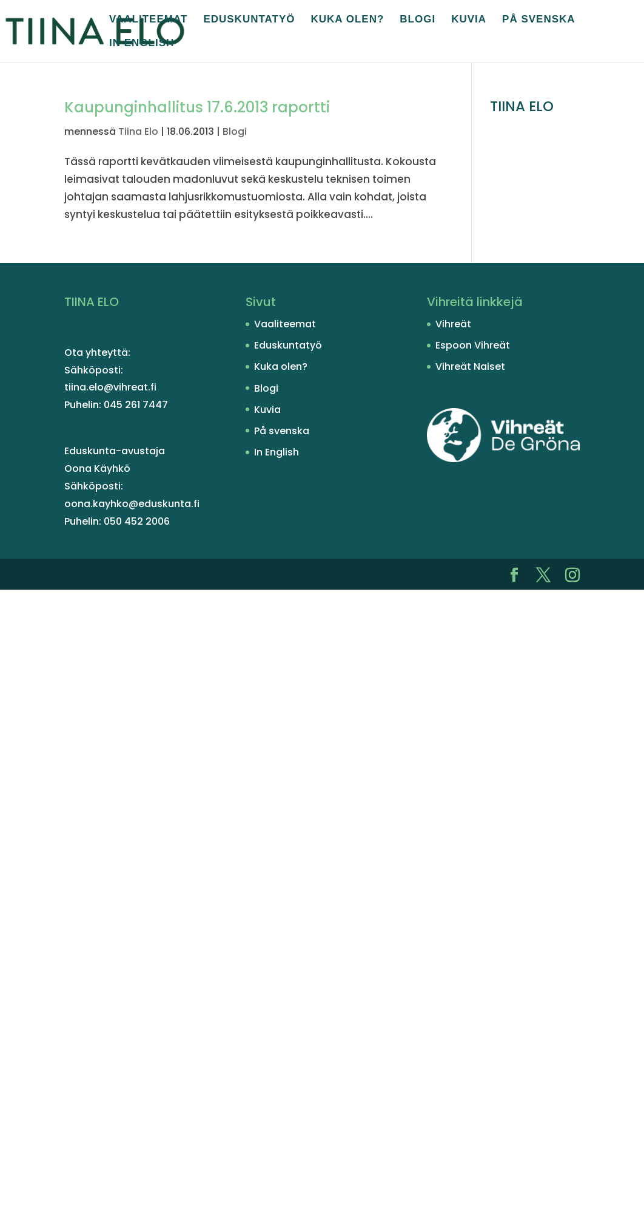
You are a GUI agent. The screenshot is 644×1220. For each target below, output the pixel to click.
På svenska (538, 20)
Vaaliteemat (148, 20)
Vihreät (453, 324)
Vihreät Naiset (470, 366)
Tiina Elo (138, 131)
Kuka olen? (347, 20)
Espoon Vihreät (472, 345)
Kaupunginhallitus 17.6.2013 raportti (197, 107)
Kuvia (468, 20)
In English (141, 44)
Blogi (417, 20)
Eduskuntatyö (249, 20)
